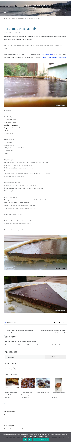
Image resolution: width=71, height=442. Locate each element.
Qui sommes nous (9, 411)
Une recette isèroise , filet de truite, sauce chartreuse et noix (53, 332)
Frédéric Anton (47, 55)
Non (30, 439)
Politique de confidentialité (40, 439)
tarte (14, 322)
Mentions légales (9, 425)
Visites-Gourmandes (35, 5)
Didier (9, 32)
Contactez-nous (9, 415)
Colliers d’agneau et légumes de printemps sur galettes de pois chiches (19, 332)
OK (25, 439)
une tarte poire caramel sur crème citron (54, 57)
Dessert (7, 25)
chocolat (9, 322)
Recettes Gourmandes (22, 25)
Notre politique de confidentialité (14, 429)
